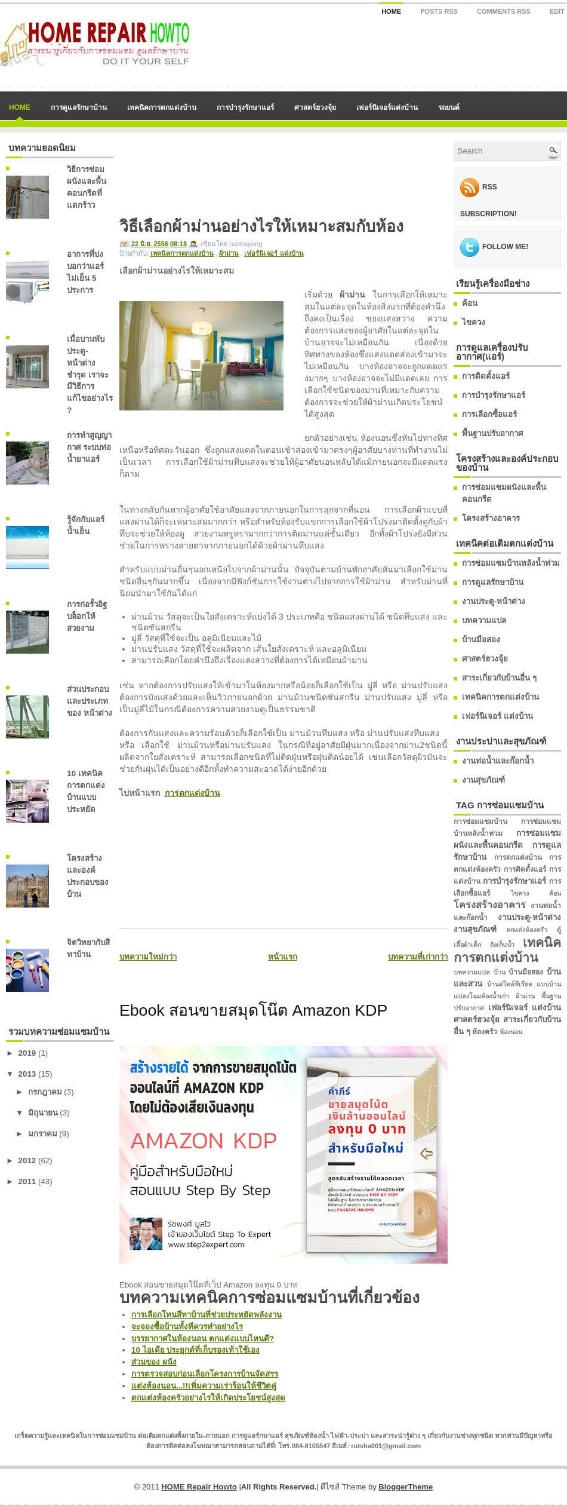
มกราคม (42, 1133)
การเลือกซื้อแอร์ (489, 414)
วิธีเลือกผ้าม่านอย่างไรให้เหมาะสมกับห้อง (261, 226)
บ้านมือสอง (481, 639)
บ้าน (500, 972)
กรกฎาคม (45, 1091)
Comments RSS (504, 11)
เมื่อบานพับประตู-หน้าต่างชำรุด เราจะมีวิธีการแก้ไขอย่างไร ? (90, 375)
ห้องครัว (484, 1032)
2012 (27, 1160)
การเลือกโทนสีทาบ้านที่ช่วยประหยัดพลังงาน (206, 1314)
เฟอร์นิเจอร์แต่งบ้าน (387, 107)
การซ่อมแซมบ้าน (480, 821)
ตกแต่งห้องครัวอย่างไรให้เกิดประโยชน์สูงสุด (208, 1397)
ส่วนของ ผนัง (154, 1361)
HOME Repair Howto (198, 1486)
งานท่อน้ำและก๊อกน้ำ (498, 760)
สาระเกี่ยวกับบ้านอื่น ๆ (499, 677)
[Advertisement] (171, 179)
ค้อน (469, 303)
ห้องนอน (511, 1031)
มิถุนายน (43, 1112)
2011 (27, 1181)
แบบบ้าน (549, 984)
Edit (557, 11)
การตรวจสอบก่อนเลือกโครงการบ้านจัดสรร (204, 1373)
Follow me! (505, 247)
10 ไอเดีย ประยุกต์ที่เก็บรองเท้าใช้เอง (195, 1349)
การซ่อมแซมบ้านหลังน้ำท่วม (511, 563)
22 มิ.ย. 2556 (149, 243)
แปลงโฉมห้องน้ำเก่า (481, 996)
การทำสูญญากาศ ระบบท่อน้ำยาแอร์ (89, 447)
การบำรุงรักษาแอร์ (245, 107)
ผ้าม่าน (229, 253)
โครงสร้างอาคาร (491, 518)
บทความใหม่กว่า (148, 956)
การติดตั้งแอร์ (486, 376)
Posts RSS (439, 11)
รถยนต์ (449, 107)
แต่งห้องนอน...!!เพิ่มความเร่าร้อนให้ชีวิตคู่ (203, 1385)
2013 (27, 1073)
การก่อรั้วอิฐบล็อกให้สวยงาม (87, 616)
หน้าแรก (282, 956)
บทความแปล (484, 620)
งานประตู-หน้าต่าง (493, 601)
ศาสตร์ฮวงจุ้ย (315, 107)
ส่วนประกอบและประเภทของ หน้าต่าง (89, 701)
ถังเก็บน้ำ (502, 944)
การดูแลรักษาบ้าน (79, 107)
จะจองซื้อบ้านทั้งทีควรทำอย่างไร (187, 1326)
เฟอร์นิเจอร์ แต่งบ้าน (273, 253)
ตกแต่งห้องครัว (526, 929)
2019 (27, 1053)
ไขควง (473, 322)
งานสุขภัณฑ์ (483, 780)
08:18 (178, 243)
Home (391, 11)
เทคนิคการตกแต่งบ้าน (161, 107)
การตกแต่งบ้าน (192, 793)
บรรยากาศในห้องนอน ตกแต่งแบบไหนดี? (202, 1338)
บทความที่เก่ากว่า (418, 956)
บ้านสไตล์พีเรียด (509, 984)
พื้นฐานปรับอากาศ (492, 433)
